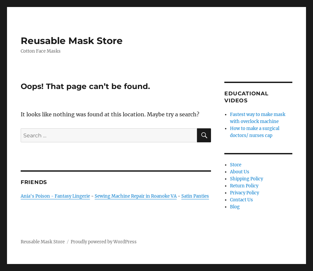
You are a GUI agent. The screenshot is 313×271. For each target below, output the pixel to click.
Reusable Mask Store (72, 40)
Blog (235, 207)
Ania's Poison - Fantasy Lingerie (55, 196)
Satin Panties (195, 196)
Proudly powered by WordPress (104, 242)
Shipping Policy (246, 179)
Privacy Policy (244, 193)
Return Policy (244, 186)
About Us (239, 172)
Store (235, 165)
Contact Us (241, 200)
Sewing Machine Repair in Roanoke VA (136, 196)
